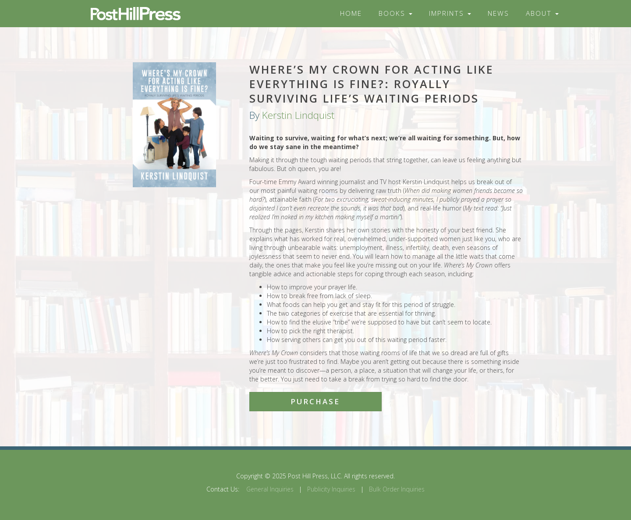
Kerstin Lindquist (298, 115)
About (542, 13)
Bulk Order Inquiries (397, 489)
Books (395, 13)
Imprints (450, 13)
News (498, 13)
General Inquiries (270, 489)
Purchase (315, 401)
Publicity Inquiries (331, 489)
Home (351, 13)
